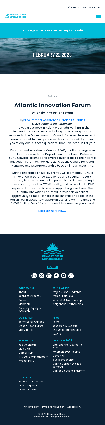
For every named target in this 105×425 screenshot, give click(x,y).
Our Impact (27, 317)
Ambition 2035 (62, 340)
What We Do (60, 287)
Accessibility (92, 7)
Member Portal (28, 389)
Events (56, 334)
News (56, 317)
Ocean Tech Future (31, 326)
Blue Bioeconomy (63, 359)
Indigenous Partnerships (67, 304)
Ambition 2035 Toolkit (66, 351)
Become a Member (31, 381)
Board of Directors (30, 296)
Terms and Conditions (53, 406)
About (22, 292)
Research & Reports (64, 326)
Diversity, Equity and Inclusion (31, 309)
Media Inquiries (28, 385)
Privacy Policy (31, 406)
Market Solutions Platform (68, 370)
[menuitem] (52, 266)
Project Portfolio (62, 296)
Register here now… (52, 211)
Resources (26, 340)
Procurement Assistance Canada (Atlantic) (54, 120)
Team (22, 300)
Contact (77, 7)
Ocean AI (58, 355)
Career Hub (26, 352)
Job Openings (27, 344)
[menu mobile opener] (98, 16)
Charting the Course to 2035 (67, 346)
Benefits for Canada (31, 321)
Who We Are (27, 287)
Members (24, 304)
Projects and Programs (66, 292)
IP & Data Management (33, 356)
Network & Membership (67, 300)
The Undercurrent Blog (66, 330)
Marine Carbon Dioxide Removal (66, 365)
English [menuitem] (52, 266)
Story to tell (26, 330)
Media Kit (24, 348)
